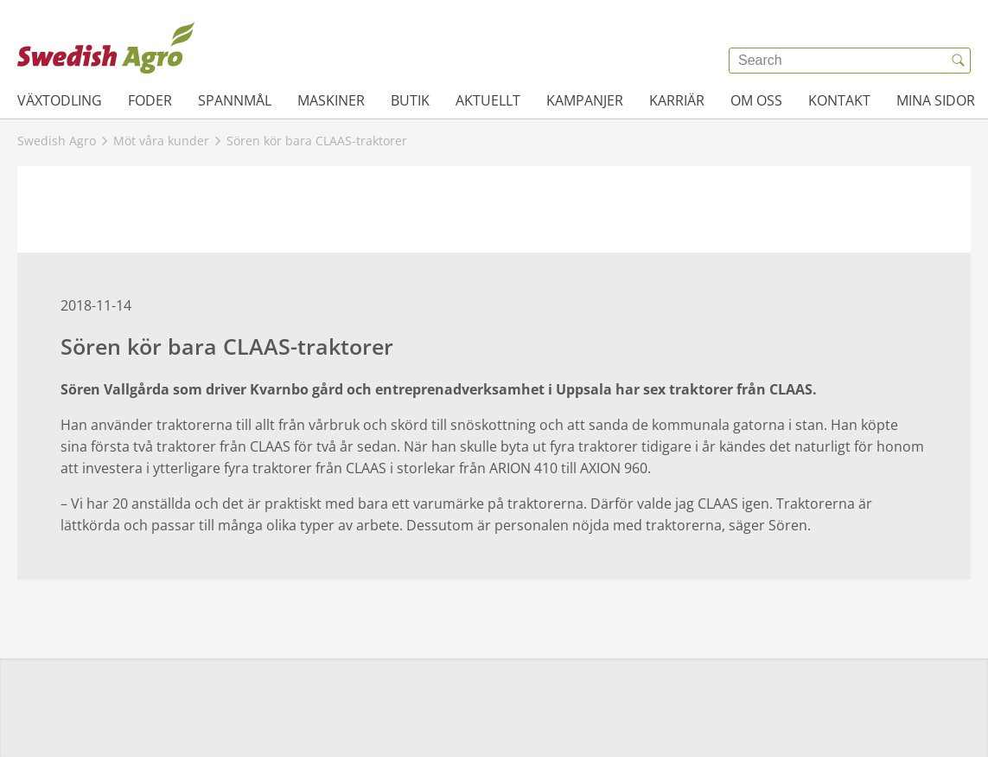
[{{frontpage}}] (105, 47)
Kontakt (839, 100)
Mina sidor (935, 100)
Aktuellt (488, 100)
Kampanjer (584, 100)
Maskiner (331, 100)
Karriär (676, 100)
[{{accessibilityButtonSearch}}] (958, 61)
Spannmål (234, 100)
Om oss (756, 100)
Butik (410, 100)
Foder (150, 100)
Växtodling (59, 100)
